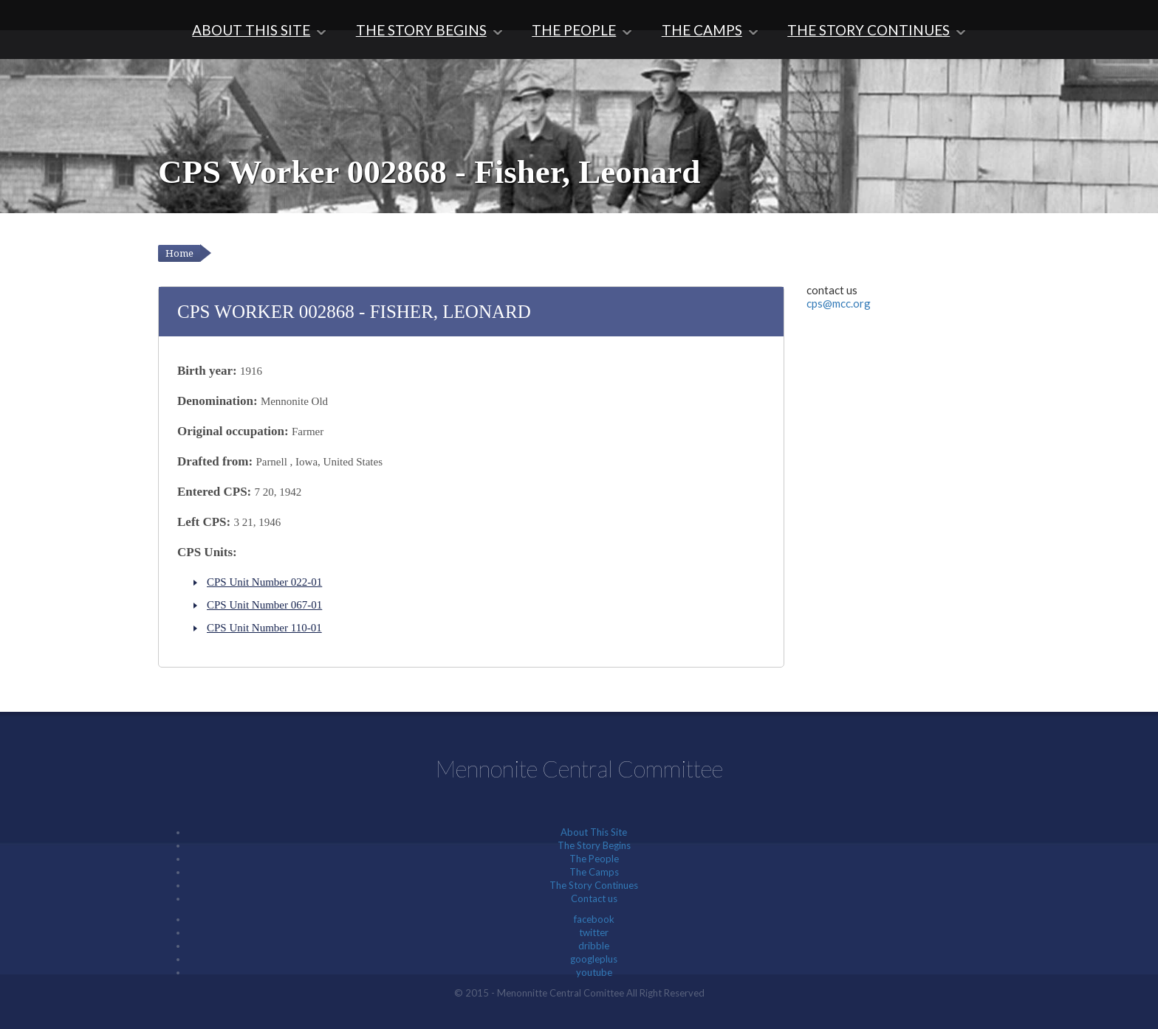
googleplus (593, 959)
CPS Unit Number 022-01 (264, 582)
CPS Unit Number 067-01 (264, 605)
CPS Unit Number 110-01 (264, 628)
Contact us (594, 898)
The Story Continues (868, 29)
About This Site (251, 29)
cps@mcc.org (838, 303)
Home (179, 253)
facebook (594, 919)
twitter (594, 932)
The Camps (702, 29)
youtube (594, 972)
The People (574, 29)
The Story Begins (421, 29)
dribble (593, 946)
